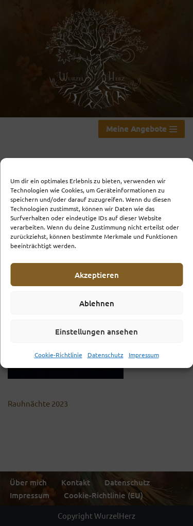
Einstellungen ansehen (96, 331)
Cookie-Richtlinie (58, 354)
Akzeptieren (97, 275)
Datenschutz (105, 354)
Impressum (144, 354)
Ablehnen (96, 303)
